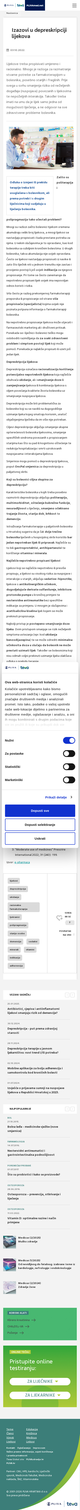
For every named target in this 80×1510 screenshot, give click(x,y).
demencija (15, 941)
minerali (14, 949)
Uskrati (40, 838)
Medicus (31, 1437)
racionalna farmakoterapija (18, 907)
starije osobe (17, 933)
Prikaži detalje (56, 797)
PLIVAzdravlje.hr (35, 1459)
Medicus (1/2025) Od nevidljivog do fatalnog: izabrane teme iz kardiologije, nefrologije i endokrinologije (39, 1265)
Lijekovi (11, 1441)
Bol (9, 1118)
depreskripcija (18, 888)
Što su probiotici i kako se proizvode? (33, 1174)
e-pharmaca (22, 862)
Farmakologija (16, 1141)
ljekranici (15, 917)
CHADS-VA (15, 1326)
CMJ (18, 1471)
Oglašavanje (24, 1447)
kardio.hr (33, 1471)
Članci (10, 1433)
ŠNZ (19, 1479)
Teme (9, 1429)
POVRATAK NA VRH (65, 933)
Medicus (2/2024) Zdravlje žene (22, 1287)
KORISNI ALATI (18, 1312)
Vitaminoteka (30, 1479)
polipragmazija (18, 925)
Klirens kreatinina (18, 1320)
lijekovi (14, 880)
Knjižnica (31, 1433)
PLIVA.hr (10, 1463)
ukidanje (14, 897)
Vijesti (10, 1437)
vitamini (30, 949)
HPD (24, 1471)
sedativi (33, 941)
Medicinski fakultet (26, 1475)
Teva (9, 1459)
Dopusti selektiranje (40, 824)
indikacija (15, 957)
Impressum (39, 1447)
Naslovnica (12, 13)
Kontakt (10, 1447)
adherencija (16, 965)
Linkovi (30, 1441)
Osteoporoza (15, 1185)
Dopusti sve (40, 810)
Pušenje (12, 1333)
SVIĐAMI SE (69, 918)
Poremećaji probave (19, 1165)
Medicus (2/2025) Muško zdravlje (22, 1242)
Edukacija (32, 1429)
